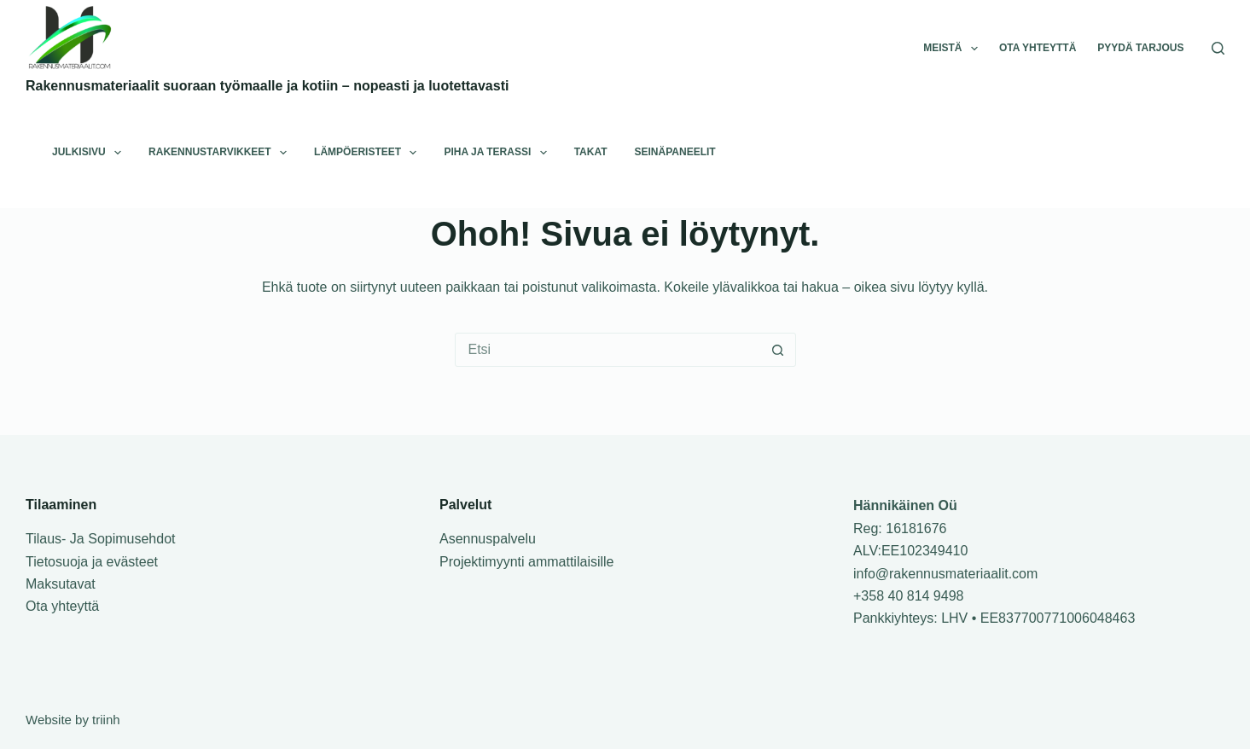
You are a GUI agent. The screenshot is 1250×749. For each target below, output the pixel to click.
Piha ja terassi (498, 152)
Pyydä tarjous (1140, 48)
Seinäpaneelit (675, 152)
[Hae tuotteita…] (608, 350)
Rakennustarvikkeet (221, 152)
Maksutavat (61, 584)
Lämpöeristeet (368, 152)
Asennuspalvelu (487, 538)
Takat (591, 152)
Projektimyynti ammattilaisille (526, 561)
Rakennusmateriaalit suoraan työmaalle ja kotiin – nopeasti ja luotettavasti (267, 85)
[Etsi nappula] (778, 350)
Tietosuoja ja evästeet (92, 561)
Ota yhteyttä (1037, 48)
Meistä (954, 48)
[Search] (1218, 48)
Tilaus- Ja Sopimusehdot (101, 538)
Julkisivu (90, 152)
